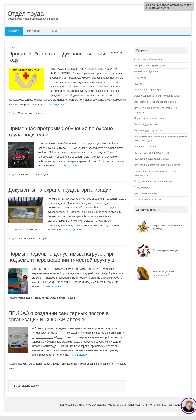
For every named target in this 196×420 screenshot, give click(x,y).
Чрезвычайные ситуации (147, 199)
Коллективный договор (146, 71)
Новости (38, 113)
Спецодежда (141, 187)
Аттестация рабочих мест (148, 59)
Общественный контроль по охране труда (157, 95)
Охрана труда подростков (148, 130)
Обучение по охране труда (33, 174)
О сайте (54, 31)
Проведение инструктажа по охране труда (157, 164)
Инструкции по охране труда (149, 65)
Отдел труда (25, 13)
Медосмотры (25, 113)
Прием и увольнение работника (151, 152)
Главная (13, 31)
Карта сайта (33, 31)
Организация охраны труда (33, 238)
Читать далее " (57, 104)
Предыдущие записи (25, 385)
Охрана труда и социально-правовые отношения (33, 19)
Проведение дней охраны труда (151, 158)
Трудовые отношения (145, 193)
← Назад (13, 47)
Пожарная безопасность (147, 146)
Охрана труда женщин (62, 297)
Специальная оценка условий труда (154, 181)
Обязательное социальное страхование (156, 101)
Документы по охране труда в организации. (60, 190)
